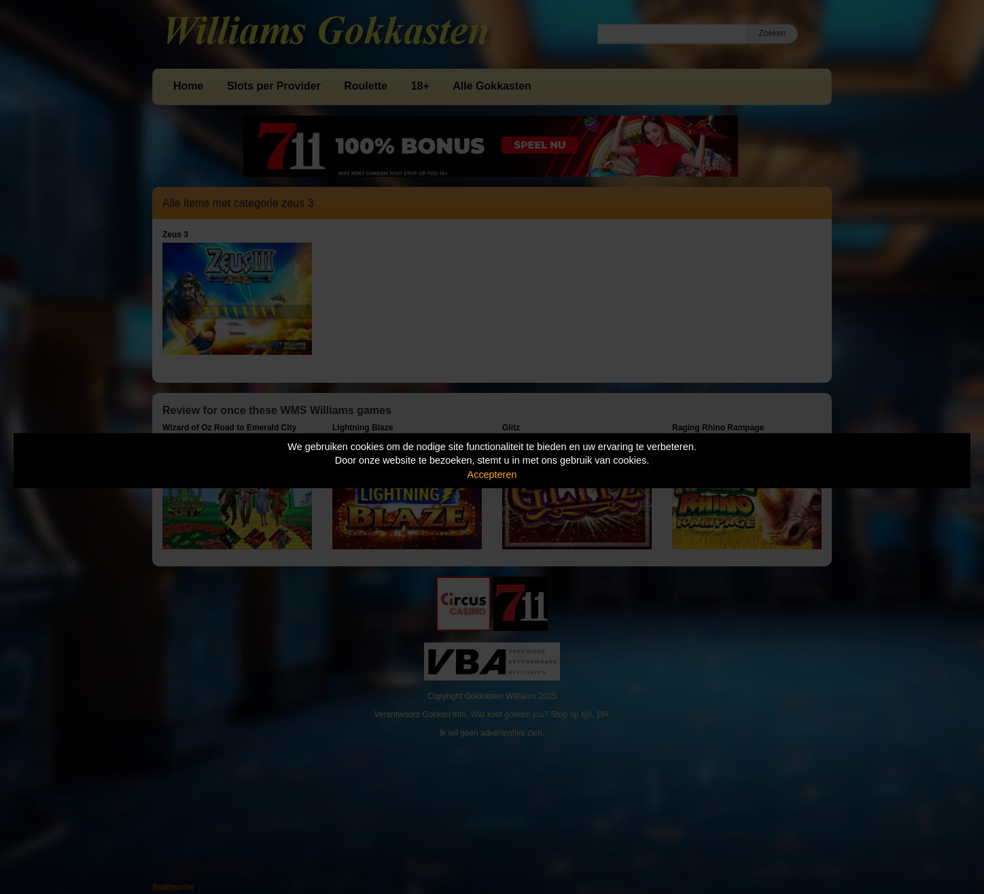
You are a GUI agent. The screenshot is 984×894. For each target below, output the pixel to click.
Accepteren (492, 474)
